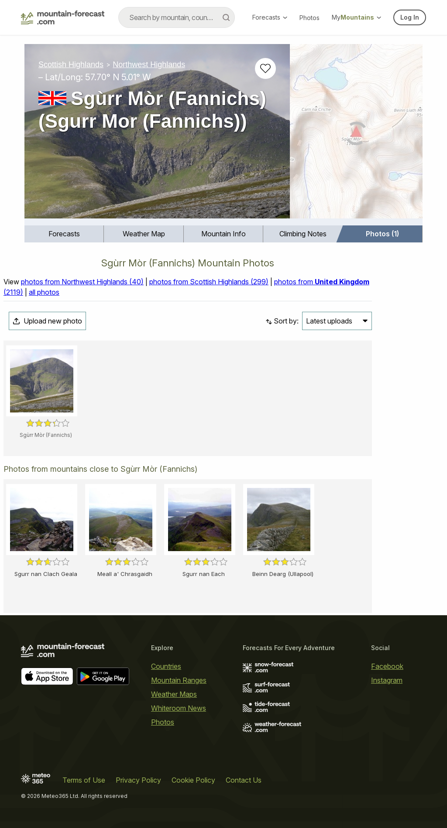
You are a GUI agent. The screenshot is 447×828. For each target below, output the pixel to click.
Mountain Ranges (178, 680)
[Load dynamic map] (356, 134)
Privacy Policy (138, 780)
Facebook (387, 666)
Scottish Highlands (70, 64)
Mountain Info (223, 233)
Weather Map (144, 233)
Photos (309, 17)
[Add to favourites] (265, 68)
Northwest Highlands (149, 64)
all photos (44, 292)
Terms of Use (83, 780)
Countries (166, 666)
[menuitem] (64, 233)
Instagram (386, 680)
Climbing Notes (303, 233)
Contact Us (243, 780)
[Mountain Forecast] (62, 17)
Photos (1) (382, 233)
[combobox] (176, 17)
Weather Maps (174, 694)
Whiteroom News (178, 708)
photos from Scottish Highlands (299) (208, 281)
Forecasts (269, 17)
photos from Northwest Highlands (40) (82, 281)
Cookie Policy (193, 780)
